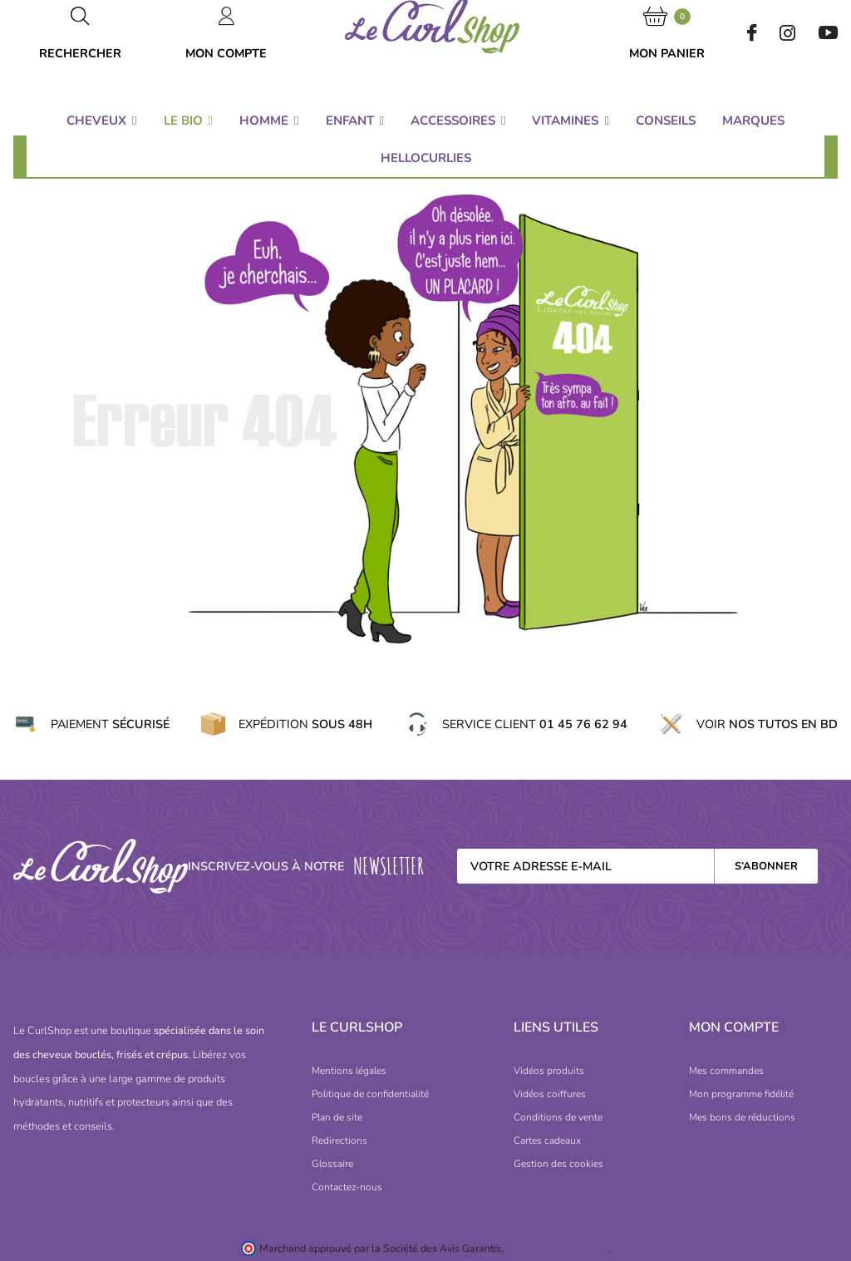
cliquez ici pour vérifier (557, 1248)
